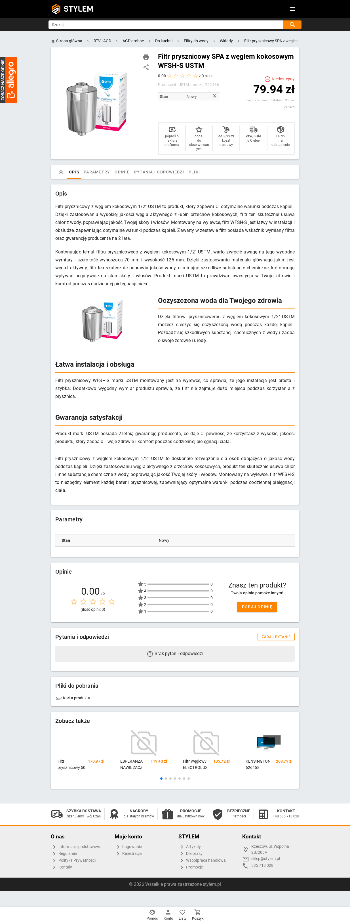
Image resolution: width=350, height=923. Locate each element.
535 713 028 (262, 865)
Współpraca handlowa (202, 860)
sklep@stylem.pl (265, 858)
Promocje (190, 867)
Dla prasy (190, 853)
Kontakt (62, 867)
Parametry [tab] (97, 172)
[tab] (61, 172)
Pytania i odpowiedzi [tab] (159, 172)
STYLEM (78, 9)
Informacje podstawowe (76, 847)
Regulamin (64, 853)
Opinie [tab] (122, 172)
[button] (161, 778)
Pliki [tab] (194, 172)
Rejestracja (128, 853)
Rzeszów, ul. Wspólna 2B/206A (270, 849)
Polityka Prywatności (73, 860)
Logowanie (128, 847)
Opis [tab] (74, 172)
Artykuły (189, 847)
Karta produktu (72, 698)
